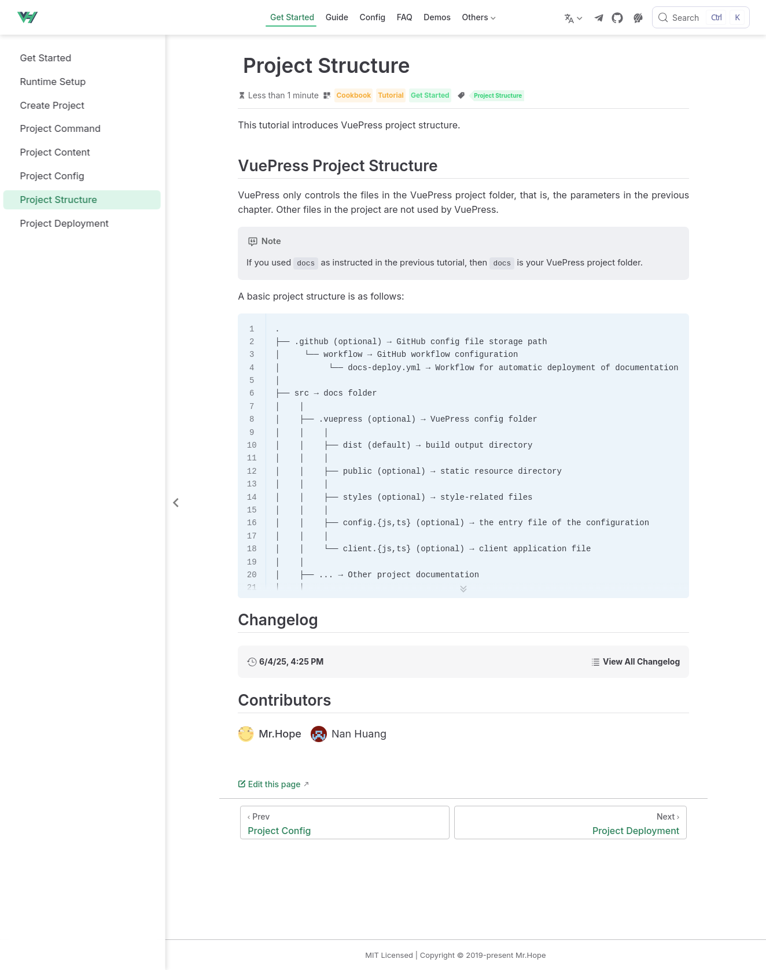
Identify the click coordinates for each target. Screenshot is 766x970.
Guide (337, 17)
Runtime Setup (48, 81)
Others (478, 19)
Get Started (292, 17)
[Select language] (574, 17)
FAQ (405, 17)
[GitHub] (617, 18)
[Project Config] (357, 823)
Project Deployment (59, 223)
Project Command (55, 129)
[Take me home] (30, 17)
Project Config (47, 176)
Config (372, 17)
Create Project (47, 105)
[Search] (701, 17)
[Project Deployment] (582, 823)
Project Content (50, 152)
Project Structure (53, 199)
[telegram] (599, 18)
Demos (437, 17)
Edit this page (281, 785)
